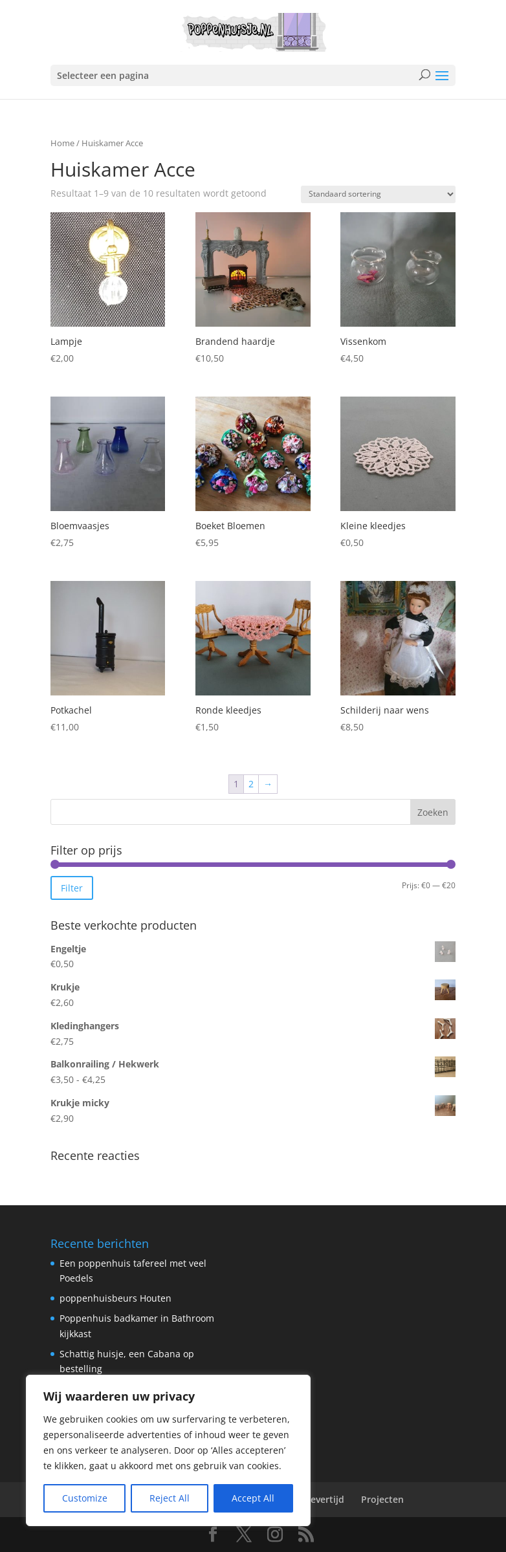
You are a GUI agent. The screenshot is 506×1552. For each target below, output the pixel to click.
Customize (84, 1498)
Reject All (169, 1498)
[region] (168, 1450)
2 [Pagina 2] (251, 784)
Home (62, 143)
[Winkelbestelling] (378, 194)
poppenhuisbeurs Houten (115, 1298)
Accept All (253, 1498)
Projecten (382, 1499)
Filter (72, 888)
